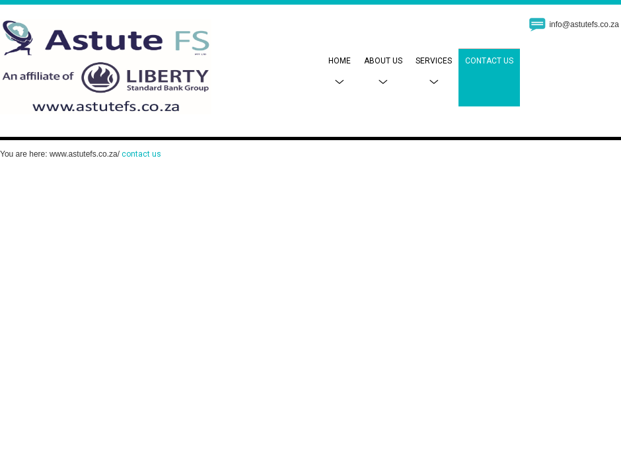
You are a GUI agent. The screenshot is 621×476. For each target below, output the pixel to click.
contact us (141, 154)
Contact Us (489, 60)
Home (339, 70)
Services (434, 70)
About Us (383, 70)
